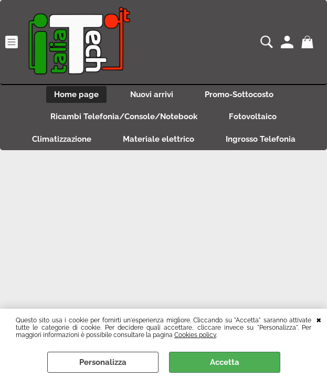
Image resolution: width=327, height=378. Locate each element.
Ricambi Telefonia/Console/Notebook (123, 116)
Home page (76, 94)
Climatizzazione (61, 139)
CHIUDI (319, 319)
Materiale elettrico (158, 139)
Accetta (224, 362)
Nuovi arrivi (151, 94)
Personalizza (102, 362)
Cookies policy (195, 335)
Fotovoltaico (253, 116)
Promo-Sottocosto (239, 94)
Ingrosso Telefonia (261, 139)
